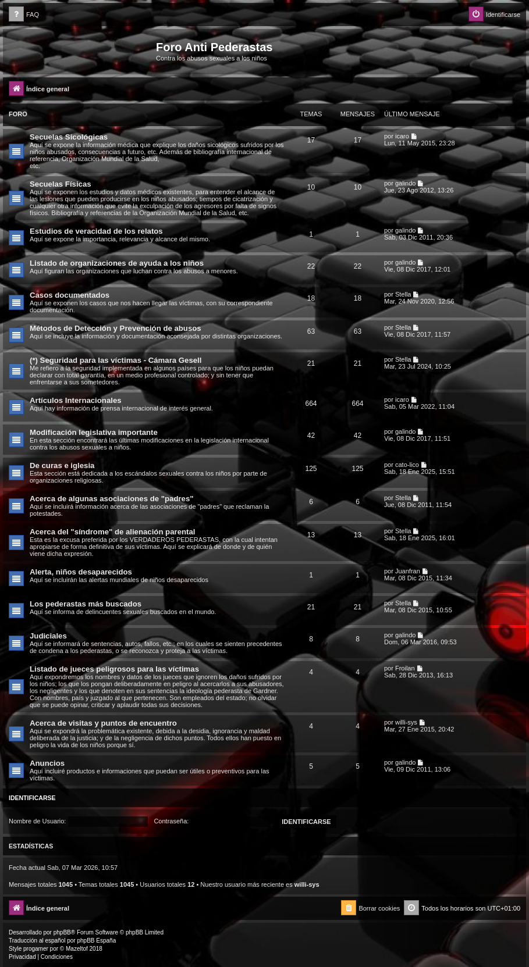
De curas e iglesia (62, 465)
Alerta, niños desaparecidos (81, 572)
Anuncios (47, 763)
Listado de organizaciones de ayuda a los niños (117, 263)
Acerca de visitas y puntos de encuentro (103, 723)
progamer (35, 948)
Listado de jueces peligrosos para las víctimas (114, 669)
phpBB (62, 932)
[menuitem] (24, 14)
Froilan (405, 668)
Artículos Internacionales (76, 400)
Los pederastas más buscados (85, 604)
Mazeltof (77, 948)
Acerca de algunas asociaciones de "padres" (112, 498)
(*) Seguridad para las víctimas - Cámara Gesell (115, 360)
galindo (405, 183)
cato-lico (407, 464)
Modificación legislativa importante (94, 432)
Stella (403, 294)
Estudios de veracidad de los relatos (96, 231)
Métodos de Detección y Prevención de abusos (115, 328)
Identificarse (32, 797)
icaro (402, 136)
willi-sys (406, 722)
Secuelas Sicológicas (69, 137)
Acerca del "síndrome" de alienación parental (112, 531)
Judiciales (48, 635)
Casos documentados (69, 295)
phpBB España (96, 940)
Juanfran (407, 571)
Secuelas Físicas (60, 184)
